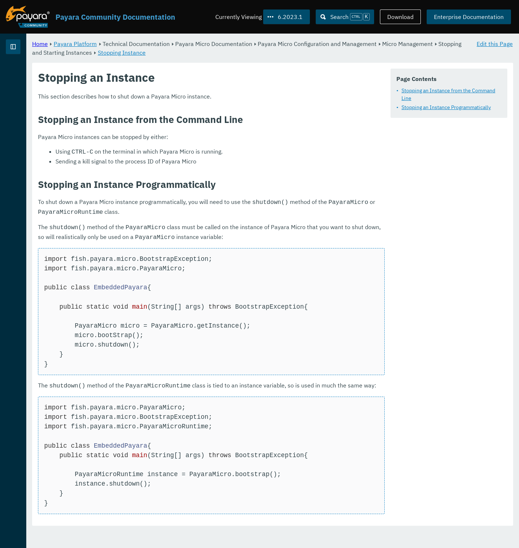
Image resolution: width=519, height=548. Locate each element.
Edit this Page (495, 43)
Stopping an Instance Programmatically (446, 107)
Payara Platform (166, 43)
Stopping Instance (297, 52)
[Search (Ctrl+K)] (345, 16)
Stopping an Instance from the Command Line (448, 94)
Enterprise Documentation (469, 16)
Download (400, 16)
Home (131, 43)
